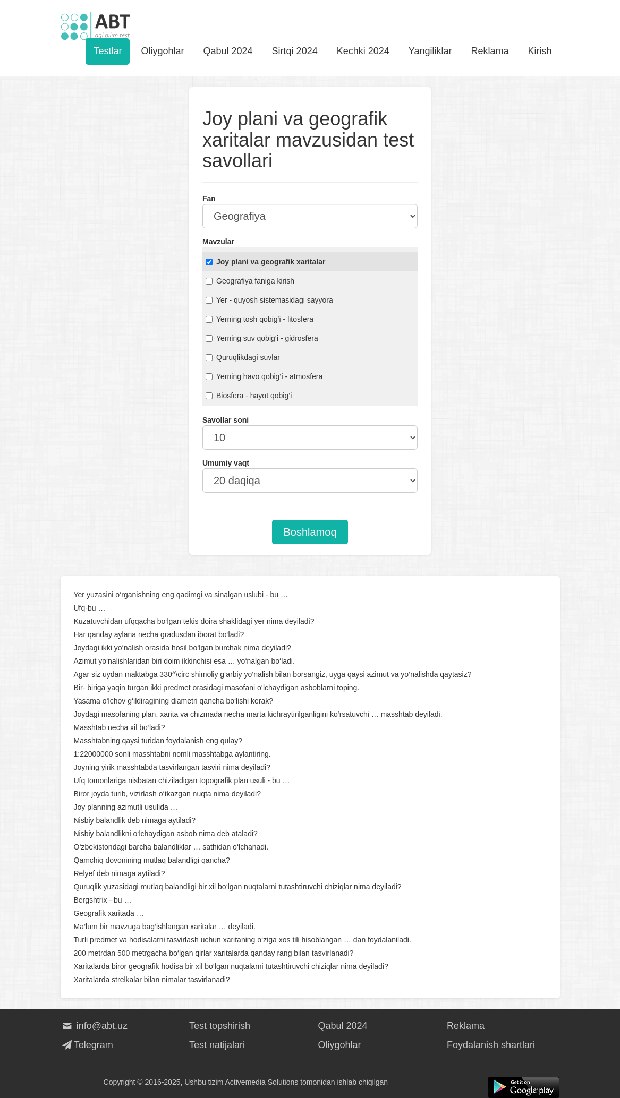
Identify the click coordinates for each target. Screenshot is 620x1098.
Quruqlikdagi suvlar (243, 357)
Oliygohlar (162, 51)
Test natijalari (217, 1045)
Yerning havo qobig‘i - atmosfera (264, 376)
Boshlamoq (309, 532)
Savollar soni (225, 420)
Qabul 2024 (228, 51)
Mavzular (218, 241)
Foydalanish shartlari (491, 1045)
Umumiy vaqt (225, 463)
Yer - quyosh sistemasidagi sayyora (269, 300)
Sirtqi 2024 (295, 51)
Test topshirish (219, 1025)
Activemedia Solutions (262, 1082)
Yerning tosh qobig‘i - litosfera (259, 319)
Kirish (539, 51)
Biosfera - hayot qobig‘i (249, 395)
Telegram (87, 1045)
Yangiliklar (430, 51)
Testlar (108, 51)
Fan (209, 198)
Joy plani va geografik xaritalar (265, 262)
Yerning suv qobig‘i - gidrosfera (262, 338)
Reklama (489, 51)
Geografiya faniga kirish (250, 281)
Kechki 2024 (363, 51)
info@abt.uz (94, 1025)
